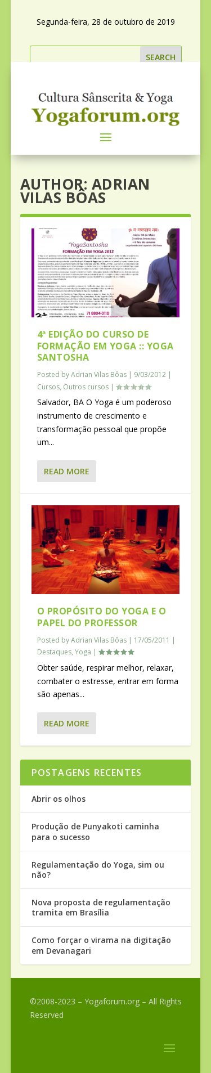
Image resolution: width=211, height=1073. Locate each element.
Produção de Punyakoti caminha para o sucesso (95, 831)
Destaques (54, 652)
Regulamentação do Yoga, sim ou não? (98, 869)
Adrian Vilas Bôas (99, 374)
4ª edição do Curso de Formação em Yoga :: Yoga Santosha (105, 346)
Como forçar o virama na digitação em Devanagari (101, 945)
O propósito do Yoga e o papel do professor (102, 617)
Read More (66, 471)
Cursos (48, 387)
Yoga (83, 652)
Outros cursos (86, 387)
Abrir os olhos (59, 798)
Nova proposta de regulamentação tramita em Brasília (101, 907)
